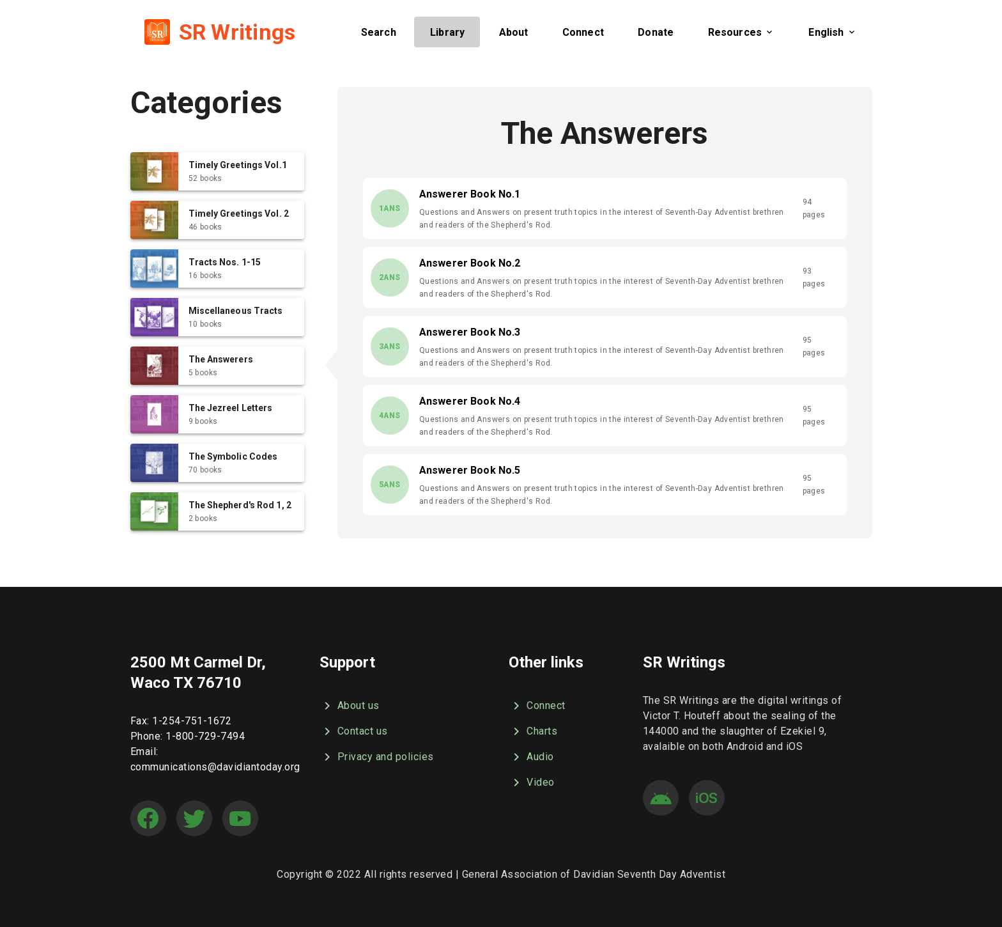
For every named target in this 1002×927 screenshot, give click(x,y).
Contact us (354, 731)
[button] (377, 32)
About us (350, 705)
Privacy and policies (377, 757)
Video (532, 782)
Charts (533, 731)
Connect (537, 705)
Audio (531, 757)
